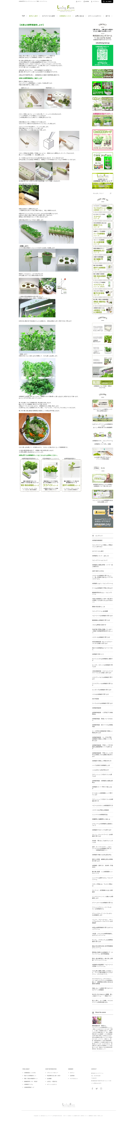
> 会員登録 (71, 1075)
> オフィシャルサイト (51, 1084)
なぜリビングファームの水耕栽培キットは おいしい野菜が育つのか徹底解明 (102, 425)
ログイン (79, 1)
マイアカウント (96, 1)
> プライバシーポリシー (51, 1072)
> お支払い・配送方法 (51, 1081)
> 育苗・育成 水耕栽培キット (30, 1078)
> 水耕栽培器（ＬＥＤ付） (29, 1072)
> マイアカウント (73, 1078)
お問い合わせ (79, 16)
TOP (23, 16)
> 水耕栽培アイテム (27, 1084)
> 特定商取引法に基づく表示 (52, 1075)
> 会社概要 (48, 1078)
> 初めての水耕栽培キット (29, 1075)
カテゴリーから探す (48, 16)
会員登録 (87, 1)
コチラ (99, 1083)
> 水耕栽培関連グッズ (28, 1087)
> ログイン (71, 1072)
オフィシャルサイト (94, 16)
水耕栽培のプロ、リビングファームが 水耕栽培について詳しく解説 (102, 442)
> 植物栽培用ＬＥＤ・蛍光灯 (29, 1081)
